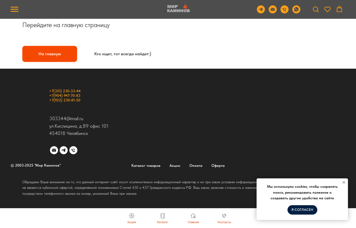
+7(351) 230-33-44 (65, 91)
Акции (175, 165)
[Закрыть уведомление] (344, 182)
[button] (315, 9)
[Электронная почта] (54, 150)
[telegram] (64, 150)
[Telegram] (261, 12)
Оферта (218, 165)
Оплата (195, 165)
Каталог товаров (145, 165)
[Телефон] (285, 12)
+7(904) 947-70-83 (64, 95)
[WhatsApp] (296, 12)
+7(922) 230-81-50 (64, 100)
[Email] (273, 12)
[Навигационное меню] (14, 9)
